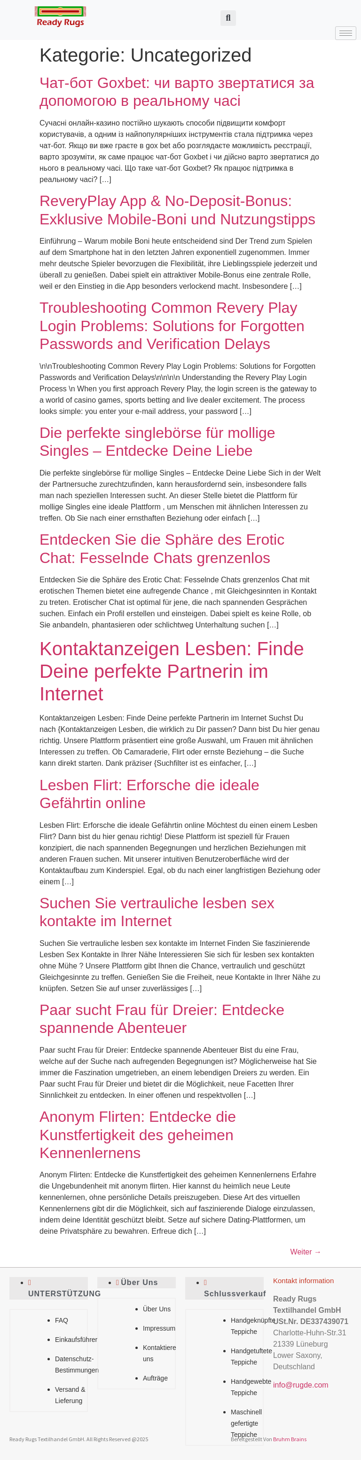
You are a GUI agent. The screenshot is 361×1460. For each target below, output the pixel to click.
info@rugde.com (301, 1385)
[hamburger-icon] (345, 33)
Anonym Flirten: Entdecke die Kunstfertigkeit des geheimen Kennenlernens (137, 1134)
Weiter (306, 1252)
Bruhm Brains (289, 1439)
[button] (228, 18)
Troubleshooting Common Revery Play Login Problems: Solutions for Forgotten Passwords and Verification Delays (172, 325)
